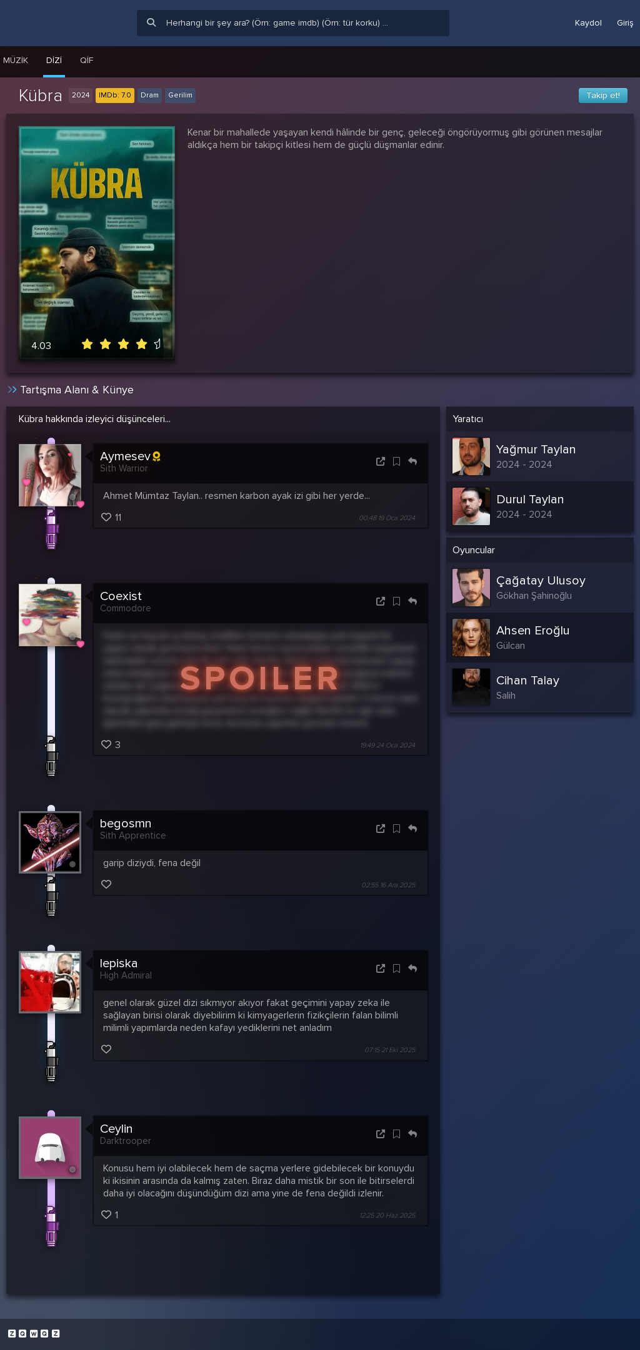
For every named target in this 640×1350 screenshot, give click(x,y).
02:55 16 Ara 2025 (388, 885)
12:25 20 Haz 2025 (387, 1215)
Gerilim (180, 95)
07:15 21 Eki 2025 (389, 1051)
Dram (150, 95)
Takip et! (603, 95)
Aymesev (130, 456)
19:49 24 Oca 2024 (387, 745)
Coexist (121, 596)
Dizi (54, 60)
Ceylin (116, 1129)
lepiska (119, 963)
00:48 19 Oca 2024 (387, 518)
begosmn (126, 823)
